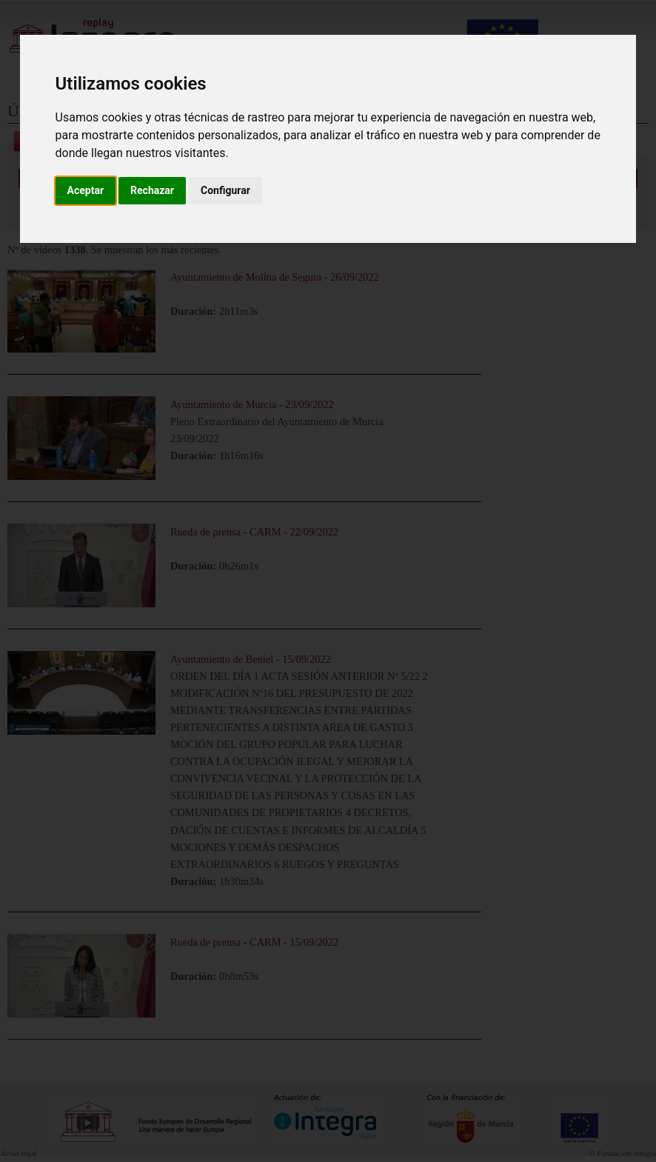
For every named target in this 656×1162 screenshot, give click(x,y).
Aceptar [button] (85, 190)
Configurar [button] (225, 190)
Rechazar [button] (152, 190)
